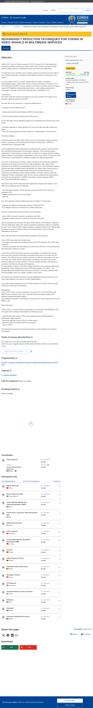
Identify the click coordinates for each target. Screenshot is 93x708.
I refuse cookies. (70, 705)
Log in (45, 10)
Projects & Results (25, 22)
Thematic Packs (13, 22)
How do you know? (37, 1)
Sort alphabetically (8, 481)
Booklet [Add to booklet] (73, 634)
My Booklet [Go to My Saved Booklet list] (85, 634)
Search (60, 22)
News (48, 22)
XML (11, 647)
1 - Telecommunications (9, 375)
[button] (53, 10)
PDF (29, 647)
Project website (72, 63)
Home (4, 22)
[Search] (87, 10)
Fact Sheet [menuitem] (6, 48)
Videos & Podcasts (39, 22)
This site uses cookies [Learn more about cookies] (9, 702)
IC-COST (16, 26)
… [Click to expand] (9, 26)
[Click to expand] (59, 486)
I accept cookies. (70, 700)
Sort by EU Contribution (31, 481)
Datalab (54, 22)
